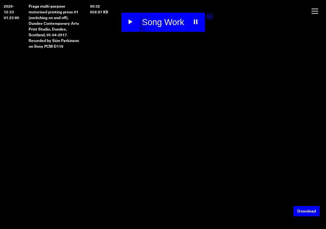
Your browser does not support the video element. (163, 81)
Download (306, 211)
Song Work (163, 22)
